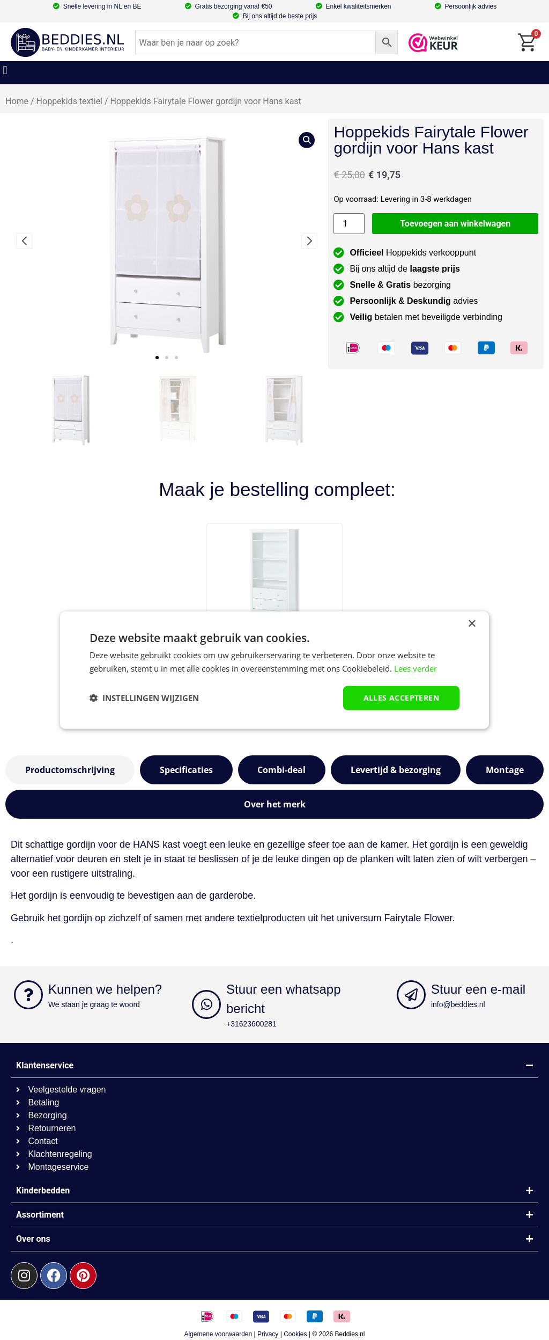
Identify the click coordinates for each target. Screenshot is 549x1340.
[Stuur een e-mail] (411, 994)
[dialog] (274, 670)
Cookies (295, 1334)
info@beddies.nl (458, 1004)
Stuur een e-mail (478, 989)
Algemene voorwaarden (218, 1334)
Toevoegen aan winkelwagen (455, 224)
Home (16, 101)
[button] (5, 70)
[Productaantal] (349, 223)
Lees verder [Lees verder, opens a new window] (415, 668)
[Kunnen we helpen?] (28, 994)
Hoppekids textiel (69, 101)
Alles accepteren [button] (401, 698)
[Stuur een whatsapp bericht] (206, 1004)
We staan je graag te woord (94, 1004)
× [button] (472, 624)
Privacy (267, 1334)
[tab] (70, 769)
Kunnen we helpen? (105, 989)
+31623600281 (251, 1023)
